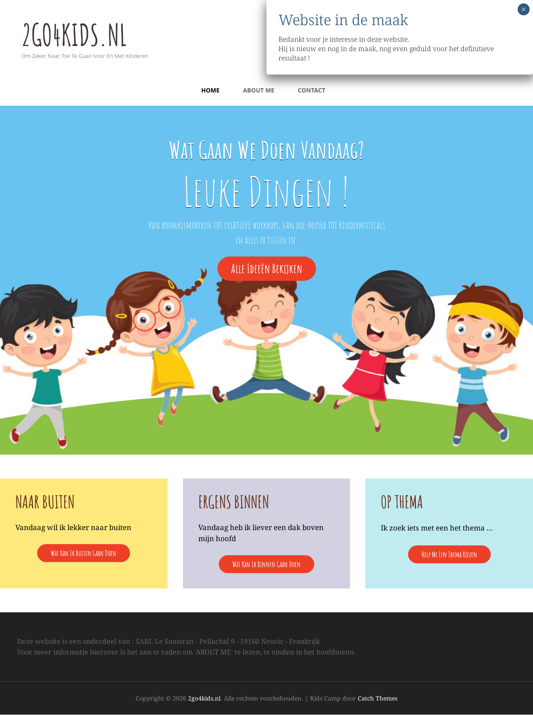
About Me (258, 90)
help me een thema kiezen (449, 554)
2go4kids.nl (75, 34)
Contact (311, 90)
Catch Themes (377, 698)
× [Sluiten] (523, 9)
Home (210, 90)
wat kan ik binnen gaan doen (266, 564)
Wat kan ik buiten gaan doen (83, 553)
